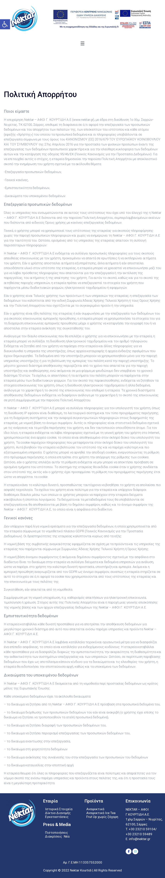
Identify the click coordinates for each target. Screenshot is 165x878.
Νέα (67, 836)
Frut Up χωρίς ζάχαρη (102, 817)
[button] (5, 24)
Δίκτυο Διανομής (58, 813)
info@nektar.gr (139, 839)
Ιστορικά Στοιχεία (58, 809)
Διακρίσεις (53, 836)
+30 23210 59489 (139, 834)
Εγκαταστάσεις (56, 817)
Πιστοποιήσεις (56, 832)
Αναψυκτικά (95, 809)
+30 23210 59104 (142, 829)
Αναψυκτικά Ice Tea (100, 813)
